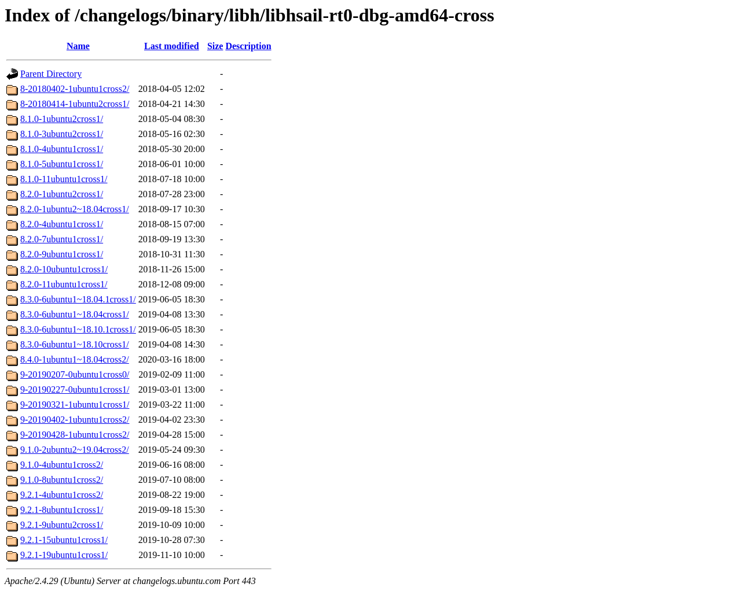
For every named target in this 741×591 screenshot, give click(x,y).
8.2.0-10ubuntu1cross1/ (64, 269)
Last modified (171, 46)
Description (248, 46)
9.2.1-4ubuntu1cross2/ (61, 495)
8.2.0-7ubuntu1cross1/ (61, 239)
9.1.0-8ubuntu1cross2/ (61, 480)
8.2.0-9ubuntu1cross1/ (61, 254)
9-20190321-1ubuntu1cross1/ (74, 404)
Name (78, 46)
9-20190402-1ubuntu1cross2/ (74, 419)
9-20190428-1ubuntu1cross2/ (74, 434)
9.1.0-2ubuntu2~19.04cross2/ (74, 450)
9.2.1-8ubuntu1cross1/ (61, 510)
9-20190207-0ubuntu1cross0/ (74, 374)
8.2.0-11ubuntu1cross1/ (64, 284)
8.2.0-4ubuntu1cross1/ (61, 224)
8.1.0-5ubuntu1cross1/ (61, 164)
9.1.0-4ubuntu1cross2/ (61, 465)
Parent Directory (51, 74)
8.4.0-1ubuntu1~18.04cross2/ (74, 359)
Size (215, 46)
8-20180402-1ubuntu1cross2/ (74, 89)
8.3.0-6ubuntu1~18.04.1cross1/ (78, 299)
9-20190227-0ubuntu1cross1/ (74, 389)
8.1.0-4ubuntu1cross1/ (61, 149)
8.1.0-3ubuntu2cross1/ (61, 134)
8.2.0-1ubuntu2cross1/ (61, 194)
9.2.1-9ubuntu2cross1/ (61, 525)
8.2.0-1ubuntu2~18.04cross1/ (74, 209)
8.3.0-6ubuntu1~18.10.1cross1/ (78, 329)
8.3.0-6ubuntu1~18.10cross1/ (74, 344)
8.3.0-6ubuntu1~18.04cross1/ (74, 314)
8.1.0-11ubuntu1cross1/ (64, 179)
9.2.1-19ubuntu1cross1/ (64, 555)
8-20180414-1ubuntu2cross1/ (74, 104)
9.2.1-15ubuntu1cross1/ (64, 540)
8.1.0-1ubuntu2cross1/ (61, 119)
